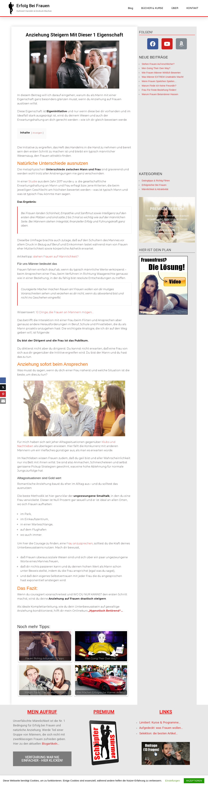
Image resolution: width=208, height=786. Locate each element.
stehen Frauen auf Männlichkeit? (55, 256)
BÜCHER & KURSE (152, 8)
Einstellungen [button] (172, 780)
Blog (130, 8)
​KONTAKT (192, 8)
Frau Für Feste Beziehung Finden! (159, 90)
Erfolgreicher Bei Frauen (154, 185)
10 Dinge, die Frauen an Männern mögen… (65, 312)
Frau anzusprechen (79, 543)
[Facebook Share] (3, 380)
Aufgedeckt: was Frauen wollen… (161, 728)
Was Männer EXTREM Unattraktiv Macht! (163, 77)
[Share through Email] (3, 401)
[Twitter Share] (3, 387)
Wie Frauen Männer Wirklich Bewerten (161, 72)
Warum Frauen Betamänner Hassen (160, 94)
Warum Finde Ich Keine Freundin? (159, 85)
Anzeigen (37, 133)
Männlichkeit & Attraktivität (155, 189)
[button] (33, 6)
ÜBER (174, 8)
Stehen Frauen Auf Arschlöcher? (158, 64)
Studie (32, 181)
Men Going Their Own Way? (156, 68)
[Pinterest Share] (3, 394)
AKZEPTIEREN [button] (194, 780)
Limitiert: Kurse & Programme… (160, 722)
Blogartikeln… (50, 743)
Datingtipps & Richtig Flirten (156, 180)
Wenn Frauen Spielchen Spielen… (159, 81)
